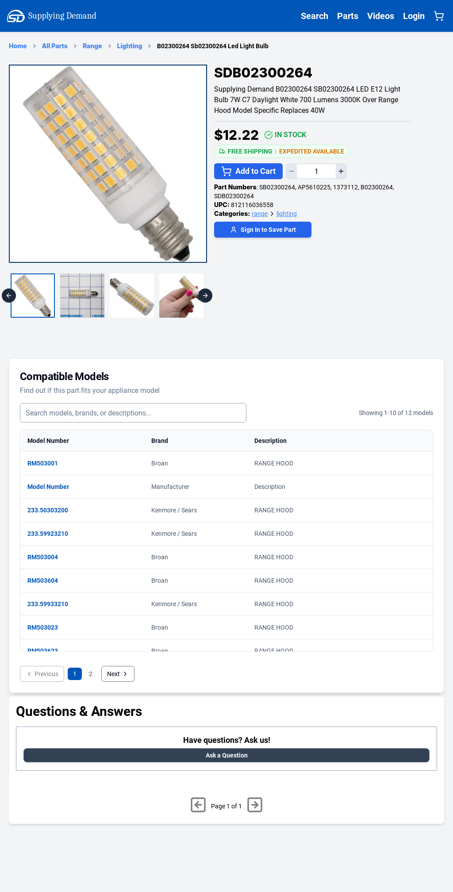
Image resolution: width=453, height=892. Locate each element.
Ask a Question (227, 755)
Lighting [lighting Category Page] (129, 46)
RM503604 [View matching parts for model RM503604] (47, 580)
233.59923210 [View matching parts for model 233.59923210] (52, 533)
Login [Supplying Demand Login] (414, 16)
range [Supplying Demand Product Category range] (260, 213)
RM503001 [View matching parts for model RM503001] (47, 463)
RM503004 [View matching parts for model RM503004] (47, 557)
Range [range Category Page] (92, 46)
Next (118, 673)
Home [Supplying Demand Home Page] (18, 46)
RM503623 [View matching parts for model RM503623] (47, 650)
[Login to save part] (262, 231)
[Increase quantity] (341, 171)
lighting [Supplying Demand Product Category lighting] (286, 213)
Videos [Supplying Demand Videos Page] (380, 16)
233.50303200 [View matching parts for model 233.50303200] (52, 510)
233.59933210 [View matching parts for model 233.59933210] (52, 603)
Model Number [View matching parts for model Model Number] (52, 486)
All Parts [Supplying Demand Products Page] (55, 46)
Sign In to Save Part (263, 229)
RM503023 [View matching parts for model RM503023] (47, 627)
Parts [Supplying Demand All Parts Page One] (347, 16)
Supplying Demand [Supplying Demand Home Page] (51, 16)
